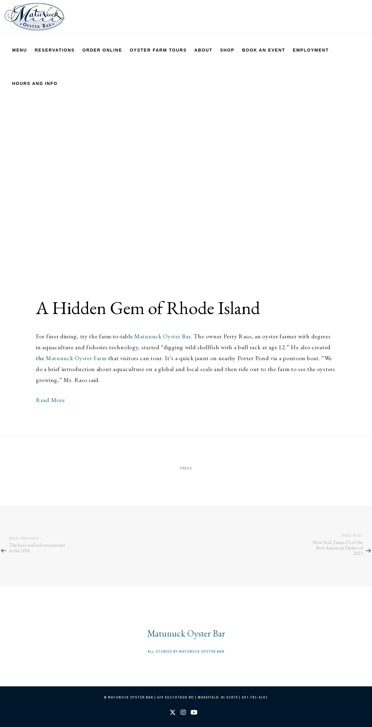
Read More (50, 400)
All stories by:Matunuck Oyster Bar (186, 651)
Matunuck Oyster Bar (162, 336)
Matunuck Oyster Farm (76, 358)
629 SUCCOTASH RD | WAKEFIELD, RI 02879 (197, 697)
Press (186, 468)
